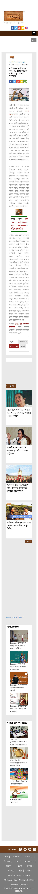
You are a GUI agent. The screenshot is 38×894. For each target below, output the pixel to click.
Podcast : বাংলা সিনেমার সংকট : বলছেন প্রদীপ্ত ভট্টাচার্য (18, 688)
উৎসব (29, 866)
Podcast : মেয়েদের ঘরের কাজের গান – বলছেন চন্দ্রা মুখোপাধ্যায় (18, 709)
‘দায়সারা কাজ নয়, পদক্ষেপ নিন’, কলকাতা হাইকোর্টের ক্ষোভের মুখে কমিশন (17, 488)
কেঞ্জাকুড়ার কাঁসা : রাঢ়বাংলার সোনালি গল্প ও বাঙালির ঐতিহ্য (18, 763)
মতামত (23, 346)
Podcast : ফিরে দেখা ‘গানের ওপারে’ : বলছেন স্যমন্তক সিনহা (18, 667)
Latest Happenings (14, 875)
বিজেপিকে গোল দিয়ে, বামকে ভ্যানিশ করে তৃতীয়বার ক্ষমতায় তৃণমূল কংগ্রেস (19, 412)
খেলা (20, 866)
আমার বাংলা (29, 861)
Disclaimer (14, 885)
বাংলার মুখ (29, 857)
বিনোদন (7, 861)
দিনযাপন (28, 871)
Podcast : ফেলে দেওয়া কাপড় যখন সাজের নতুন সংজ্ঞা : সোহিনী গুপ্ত (18, 646)
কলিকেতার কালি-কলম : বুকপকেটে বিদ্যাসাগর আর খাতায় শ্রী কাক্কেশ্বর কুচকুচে (18, 742)
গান (20, 871)
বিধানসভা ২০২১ (14, 346)
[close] (34, 40)
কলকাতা (16, 857)
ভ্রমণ (17, 861)
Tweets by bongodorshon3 (14, 617)
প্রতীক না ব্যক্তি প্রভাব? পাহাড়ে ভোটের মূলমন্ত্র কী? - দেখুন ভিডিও (19, 525)
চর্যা (6, 857)
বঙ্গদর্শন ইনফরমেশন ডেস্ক (17, 62)
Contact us (24, 885)
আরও (29, 541)
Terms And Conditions (26, 880)
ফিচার (8, 866)
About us (26, 875)
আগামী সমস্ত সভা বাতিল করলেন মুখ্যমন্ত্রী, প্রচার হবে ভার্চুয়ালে (17, 450)
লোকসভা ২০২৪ (23, 341)
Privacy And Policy (10, 880)
